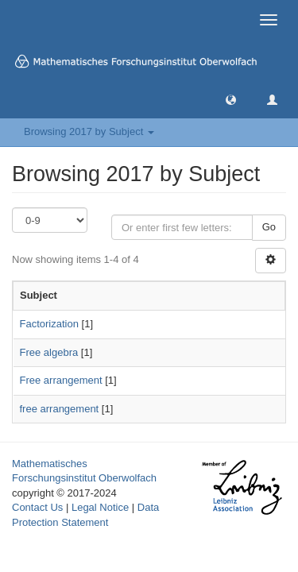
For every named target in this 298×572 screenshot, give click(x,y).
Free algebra (49, 352)
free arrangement (59, 409)
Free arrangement (61, 380)
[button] (231, 99)
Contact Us (37, 507)
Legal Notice (100, 507)
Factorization (49, 324)
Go (269, 227)
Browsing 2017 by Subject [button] (89, 131)
